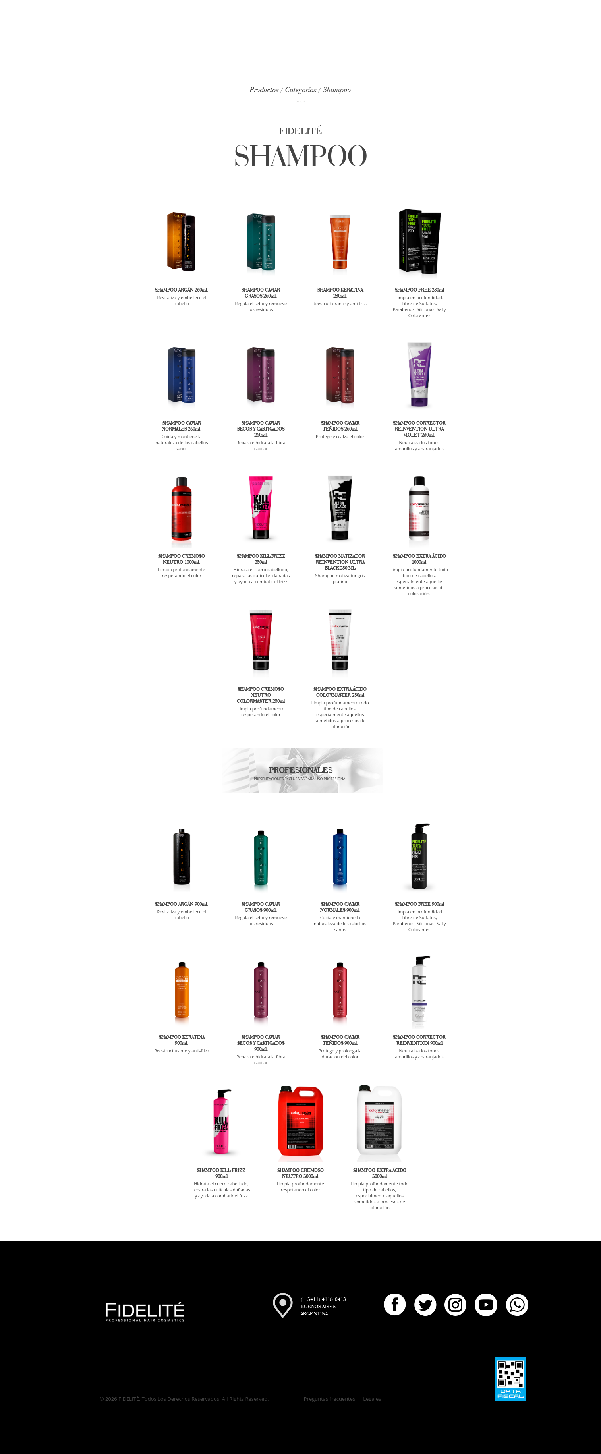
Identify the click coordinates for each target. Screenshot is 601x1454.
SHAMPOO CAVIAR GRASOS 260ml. (261, 293)
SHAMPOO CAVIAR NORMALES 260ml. (181, 426)
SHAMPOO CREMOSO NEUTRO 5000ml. (300, 1173)
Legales (372, 1398)
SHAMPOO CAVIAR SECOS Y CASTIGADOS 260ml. (260, 429)
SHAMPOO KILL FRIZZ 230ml (261, 559)
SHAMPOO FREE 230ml (419, 290)
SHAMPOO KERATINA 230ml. (340, 293)
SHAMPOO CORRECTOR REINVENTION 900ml (419, 1040)
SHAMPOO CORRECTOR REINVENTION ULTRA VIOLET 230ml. (419, 429)
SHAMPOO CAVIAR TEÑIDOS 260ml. (340, 426)
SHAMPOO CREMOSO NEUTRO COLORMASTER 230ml (261, 695)
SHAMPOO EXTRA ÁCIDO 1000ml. (419, 559)
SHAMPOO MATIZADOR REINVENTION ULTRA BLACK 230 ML (340, 562)
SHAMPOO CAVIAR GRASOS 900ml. (261, 907)
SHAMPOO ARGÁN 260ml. (181, 290)
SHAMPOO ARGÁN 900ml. (181, 904)
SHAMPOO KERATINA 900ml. (182, 1040)
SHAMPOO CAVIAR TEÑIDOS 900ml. (340, 1040)
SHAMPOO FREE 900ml (419, 904)
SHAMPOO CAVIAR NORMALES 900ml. (340, 907)
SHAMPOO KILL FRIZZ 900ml (221, 1173)
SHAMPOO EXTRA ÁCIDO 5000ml (379, 1173)
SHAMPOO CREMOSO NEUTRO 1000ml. (181, 559)
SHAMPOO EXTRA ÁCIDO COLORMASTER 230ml (340, 692)
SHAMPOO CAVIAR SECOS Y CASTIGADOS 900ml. (260, 1043)
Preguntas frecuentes (329, 1398)
